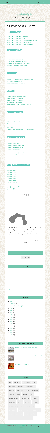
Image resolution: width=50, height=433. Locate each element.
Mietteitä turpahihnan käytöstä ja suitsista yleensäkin (20, 79)
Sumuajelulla (10, 127)
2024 (11, 308)
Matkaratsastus (30, 386)
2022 (11, 312)
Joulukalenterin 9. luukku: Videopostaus (17, 118)
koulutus (35, 402)
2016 (11, 326)
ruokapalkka (19, 414)
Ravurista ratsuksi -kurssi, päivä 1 (15, 98)
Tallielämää (20, 390)
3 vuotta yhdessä (11, 170)
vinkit (22, 418)
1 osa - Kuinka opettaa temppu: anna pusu (17, 36)
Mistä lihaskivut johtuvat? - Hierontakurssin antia (19, 104)
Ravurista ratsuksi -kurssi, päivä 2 (15, 100)
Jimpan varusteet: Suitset (13, 149)
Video (18, 394)
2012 (11, 335)
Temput (27, 390)
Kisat (34, 382)
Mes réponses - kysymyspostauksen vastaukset (19, 186)
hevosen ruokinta (13, 398)
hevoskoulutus (25, 398)
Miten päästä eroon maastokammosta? (17, 65)
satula (26, 414)
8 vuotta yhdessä (11, 180)
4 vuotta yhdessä (11, 172)
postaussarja (12, 410)
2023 (11, 310)
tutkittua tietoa (13, 418)
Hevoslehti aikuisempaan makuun (15, 189)
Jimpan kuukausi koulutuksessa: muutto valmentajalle (20, 129)
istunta (20, 402)
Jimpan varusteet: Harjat (13, 143)
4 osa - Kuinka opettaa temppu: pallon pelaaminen (19, 42)
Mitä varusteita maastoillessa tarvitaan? (17, 61)
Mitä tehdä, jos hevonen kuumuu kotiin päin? (18, 63)
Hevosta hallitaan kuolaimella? (14, 81)
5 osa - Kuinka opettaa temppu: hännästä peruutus (19, 44)
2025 (11, 301)
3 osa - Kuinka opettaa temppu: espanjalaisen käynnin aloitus (22, 40)
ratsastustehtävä (36, 410)
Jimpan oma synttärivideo (13, 184)
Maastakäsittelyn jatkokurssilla (14, 102)
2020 (11, 317)
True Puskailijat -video (12, 182)
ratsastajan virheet (24, 410)
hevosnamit (12, 402)
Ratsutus (11, 390)
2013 (11, 332)
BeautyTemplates (20, 425)
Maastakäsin (12, 386)
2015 (11, 328)
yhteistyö (28, 418)
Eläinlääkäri (17, 382)
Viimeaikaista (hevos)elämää (18, 306)
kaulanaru (27, 402)
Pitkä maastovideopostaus (13, 123)
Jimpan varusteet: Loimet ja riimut (15, 145)
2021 (11, 315)
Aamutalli (9, 125)
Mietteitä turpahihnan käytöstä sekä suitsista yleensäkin (29, 356)
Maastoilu (20, 386)
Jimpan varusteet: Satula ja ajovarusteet (17, 151)
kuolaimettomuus (13, 406)
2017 (11, 323)
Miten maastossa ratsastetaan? (15, 59)
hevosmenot (35, 398)
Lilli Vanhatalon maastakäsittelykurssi (16, 96)
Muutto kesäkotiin (11, 120)
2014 (11, 330)
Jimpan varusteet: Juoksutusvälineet (16, 155)
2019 (11, 319)
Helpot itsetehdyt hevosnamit (22, 364)
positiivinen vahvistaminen (27, 406)
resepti (11, 414)
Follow (9, 289)
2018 (11, 321)
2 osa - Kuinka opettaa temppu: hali (16, 38)
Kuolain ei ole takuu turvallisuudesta (16, 83)
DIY (10, 382)
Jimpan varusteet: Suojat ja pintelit (15, 153)
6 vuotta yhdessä (11, 176)
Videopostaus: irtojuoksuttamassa (15, 122)
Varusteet (11, 394)
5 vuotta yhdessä (11, 174)
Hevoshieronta (26, 382)
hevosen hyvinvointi (28, 394)
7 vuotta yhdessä (11, 178)
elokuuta (13, 303)
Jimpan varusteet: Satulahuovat (15, 147)
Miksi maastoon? (11, 57)
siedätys (33, 414)
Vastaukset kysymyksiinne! (13, 188)
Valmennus (35, 390)
